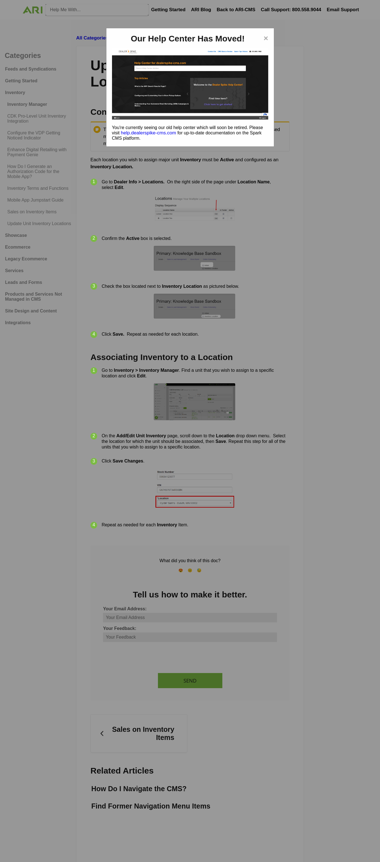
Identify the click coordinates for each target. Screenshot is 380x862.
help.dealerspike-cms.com (148, 133)
